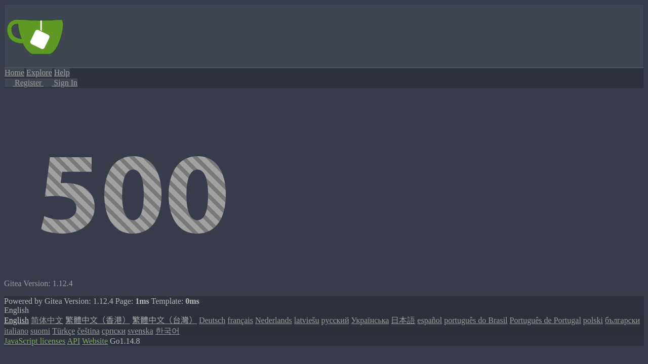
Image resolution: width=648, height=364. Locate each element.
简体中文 (47, 320)
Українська (370, 320)
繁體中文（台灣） (164, 320)
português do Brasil (475, 320)
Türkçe (63, 331)
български (622, 320)
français (240, 320)
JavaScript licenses (34, 341)
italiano (16, 331)
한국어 (167, 331)
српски (114, 331)
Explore (39, 72)
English (16, 320)
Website (95, 341)
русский (335, 320)
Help (62, 72)
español (429, 320)
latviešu (306, 320)
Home (14, 72)
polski (593, 320)
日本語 (403, 320)
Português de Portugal (545, 320)
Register (24, 82)
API (73, 341)
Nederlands (273, 320)
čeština (88, 331)
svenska (140, 331)
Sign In (60, 82)
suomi (40, 331)
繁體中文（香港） (97, 320)
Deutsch (212, 320)
